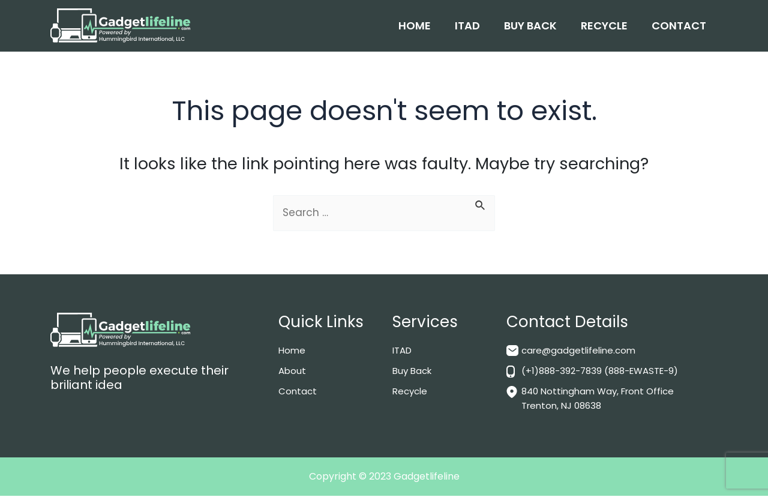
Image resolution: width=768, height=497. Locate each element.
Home (414, 26)
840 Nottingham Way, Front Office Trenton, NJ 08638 (602, 399)
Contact (679, 26)
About (292, 372)
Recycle (604, 26)
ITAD (467, 26)
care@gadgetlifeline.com (581, 351)
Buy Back (530, 26)
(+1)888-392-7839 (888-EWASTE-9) (606, 372)
